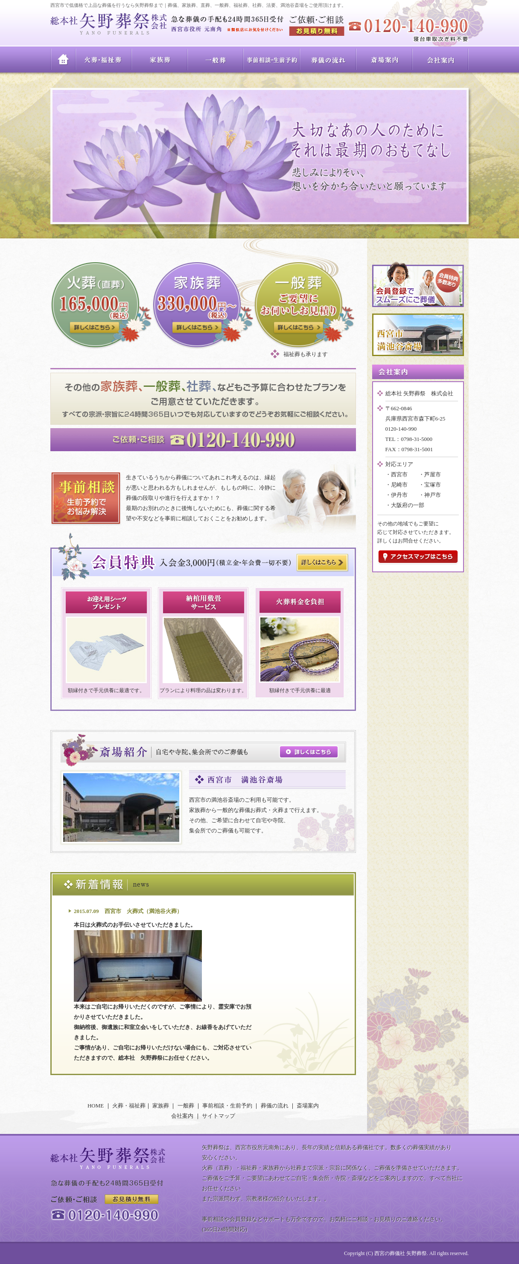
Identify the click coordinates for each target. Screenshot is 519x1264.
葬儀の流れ (328, 59)
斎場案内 (384, 59)
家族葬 (160, 59)
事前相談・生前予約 (272, 59)
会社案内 (441, 59)
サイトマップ (218, 1116)
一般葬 (216, 59)
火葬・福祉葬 (104, 59)
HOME (63, 59)
